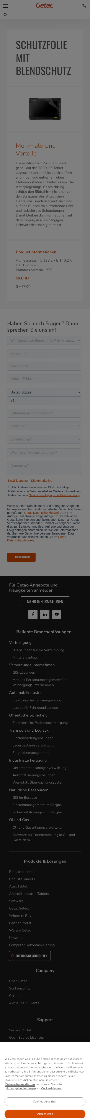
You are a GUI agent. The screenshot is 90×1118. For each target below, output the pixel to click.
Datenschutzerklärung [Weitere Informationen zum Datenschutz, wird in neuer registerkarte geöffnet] (20, 1097)
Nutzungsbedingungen (21, 1102)
